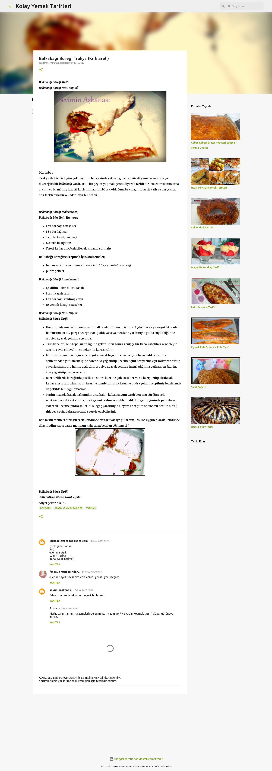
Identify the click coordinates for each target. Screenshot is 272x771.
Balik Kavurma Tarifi (203, 307)
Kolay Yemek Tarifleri (43, 6)
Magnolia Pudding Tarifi (205, 267)
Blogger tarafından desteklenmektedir (136, 758)
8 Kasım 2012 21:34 (68, 608)
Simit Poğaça (198, 387)
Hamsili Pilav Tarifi (202, 427)
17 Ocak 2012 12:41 (83, 590)
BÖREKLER (45, 508)
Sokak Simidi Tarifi (202, 227)
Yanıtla (54, 564)
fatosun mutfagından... (64, 571)
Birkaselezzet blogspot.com (68, 540)
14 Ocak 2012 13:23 (99, 541)
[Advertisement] (110, 723)
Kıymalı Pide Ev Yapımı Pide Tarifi (210, 347)
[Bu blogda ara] (245, 6)
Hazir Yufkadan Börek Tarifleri (209, 187)
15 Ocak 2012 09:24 (91, 572)
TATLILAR (91, 508)
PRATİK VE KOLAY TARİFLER (68, 508)
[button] (41, 70)
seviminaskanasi (60, 590)
